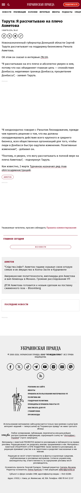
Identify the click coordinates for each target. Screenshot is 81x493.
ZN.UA (44, 57)
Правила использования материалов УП (48, 394)
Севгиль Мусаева (68, 467)
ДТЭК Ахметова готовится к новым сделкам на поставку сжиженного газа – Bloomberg (38, 287)
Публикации (19, 12)
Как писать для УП (36, 408)
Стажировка (34, 411)
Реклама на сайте (36, 387)
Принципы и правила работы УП (43, 404)
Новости (6, 12)
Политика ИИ (34, 397)
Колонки (32, 12)
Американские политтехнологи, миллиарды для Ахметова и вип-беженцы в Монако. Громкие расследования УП (39, 278)
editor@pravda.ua (67, 470)
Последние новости (16, 304)
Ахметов (8, 177)
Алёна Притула (35, 470)
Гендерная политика (38, 401)
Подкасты (67, 12)
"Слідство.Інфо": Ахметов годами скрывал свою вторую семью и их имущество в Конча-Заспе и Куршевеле (38, 268)
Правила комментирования (61, 227)
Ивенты (56, 12)
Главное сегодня (13, 238)
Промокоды (34, 415)
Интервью (45, 12)
